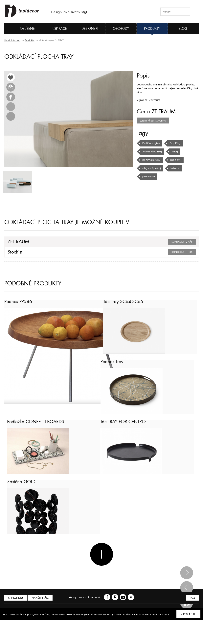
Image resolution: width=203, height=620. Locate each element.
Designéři (90, 29)
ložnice (174, 168)
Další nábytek (150, 143)
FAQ (192, 598)
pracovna (148, 176)
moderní (174, 159)
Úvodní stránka (12, 40)
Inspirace (59, 29)
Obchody (121, 29)
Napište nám (40, 598)
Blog (183, 29)
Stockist (14, 252)
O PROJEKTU (16, 598)
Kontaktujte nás (181, 242)
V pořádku (188, 614)
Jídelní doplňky (151, 151)
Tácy (174, 151)
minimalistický (150, 159)
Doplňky (174, 143)
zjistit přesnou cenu (153, 120)
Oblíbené (21, 28)
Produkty (152, 29)
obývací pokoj (151, 168)
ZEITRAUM (165, 111)
